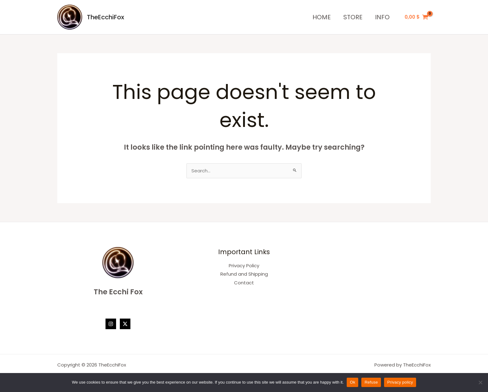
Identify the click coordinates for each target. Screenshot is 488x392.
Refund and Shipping (244, 274)
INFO (382, 17)
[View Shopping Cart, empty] (416, 17)
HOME (321, 17)
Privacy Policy (244, 266)
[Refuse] (480, 382)
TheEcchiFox (105, 17)
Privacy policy (400, 382)
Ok (352, 382)
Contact (244, 283)
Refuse (371, 382)
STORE (353, 17)
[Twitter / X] (125, 324)
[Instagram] (111, 324)
